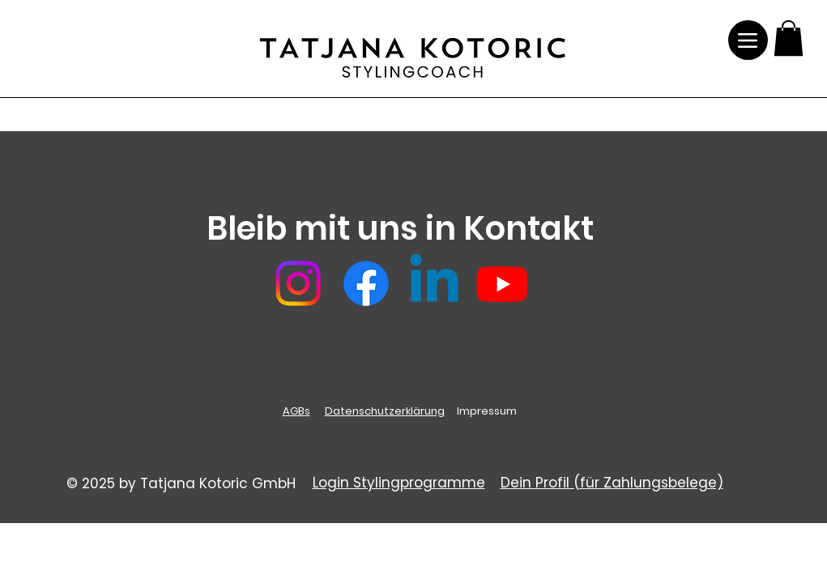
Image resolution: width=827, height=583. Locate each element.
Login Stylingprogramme (399, 482)
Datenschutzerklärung (385, 411)
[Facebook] (366, 283)
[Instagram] (298, 283)
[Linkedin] (434, 283)
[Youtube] (502, 283)
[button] (789, 38)
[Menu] (748, 40)
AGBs (296, 411)
